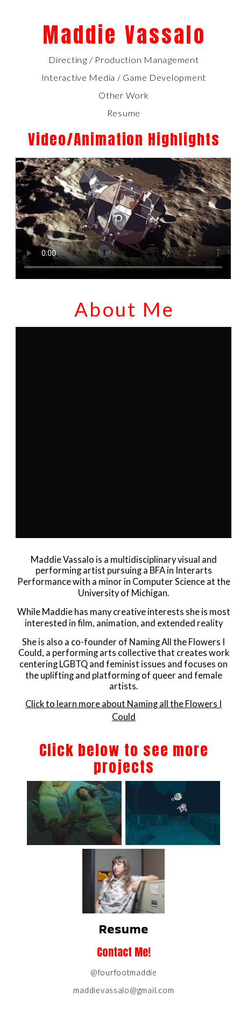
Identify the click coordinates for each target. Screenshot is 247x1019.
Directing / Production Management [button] (123, 59)
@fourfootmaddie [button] (123, 972)
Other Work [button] (123, 95)
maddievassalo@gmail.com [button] (123, 990)
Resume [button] (123, 113)
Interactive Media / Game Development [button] (123, 77)
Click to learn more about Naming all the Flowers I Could (123, 711)
